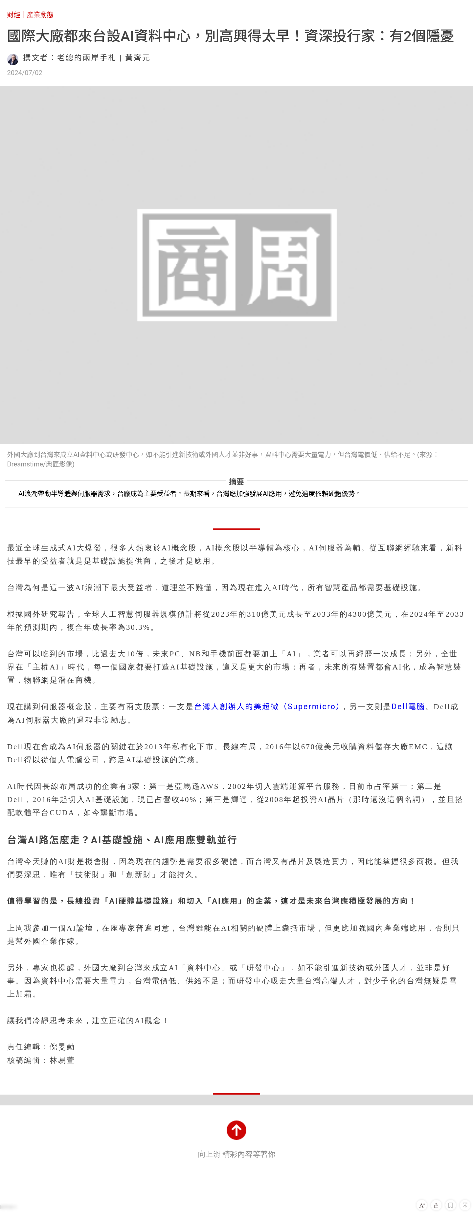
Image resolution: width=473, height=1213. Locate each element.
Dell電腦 (408, 706)
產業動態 (40, 15)
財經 (13, 15)
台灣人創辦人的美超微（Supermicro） (267, 706)
